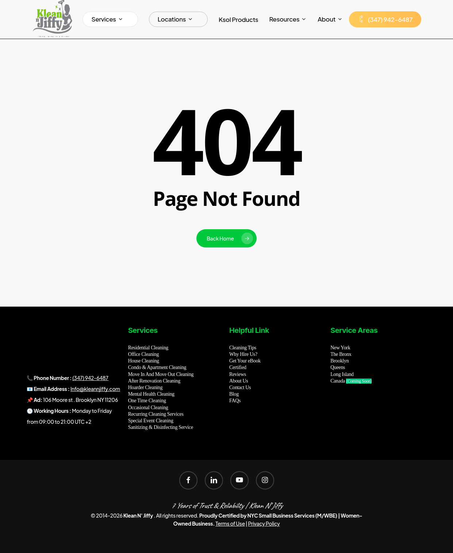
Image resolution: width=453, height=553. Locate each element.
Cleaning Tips (242, 347)
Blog (234, 394)
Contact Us (240, 387)
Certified (237, 367)
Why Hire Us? (243, 354)
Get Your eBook (245, 361)
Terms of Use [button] (230, 523)
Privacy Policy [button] (264, 523)
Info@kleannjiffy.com (95, 388)
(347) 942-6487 (90, 378)
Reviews (237, 374)
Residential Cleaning (148, 347)
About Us (238, 381)
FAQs (235, 400)
